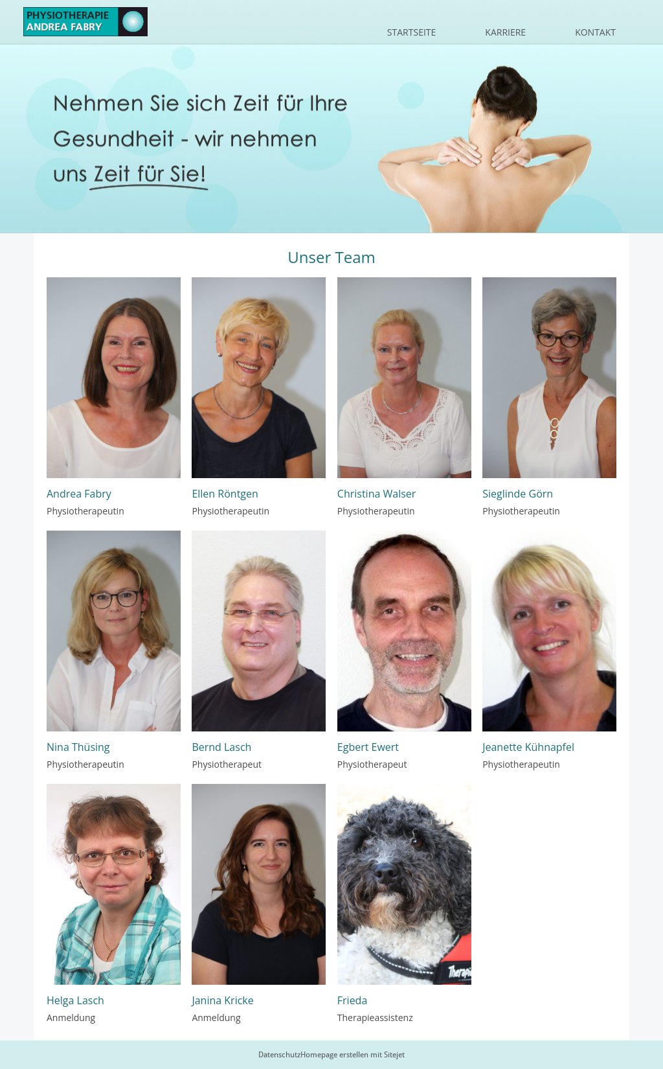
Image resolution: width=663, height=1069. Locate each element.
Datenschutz (279, 1054)
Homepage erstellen (334, 1054)
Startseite (411, 32)
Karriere (505, 32)
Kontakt (595, 32)
